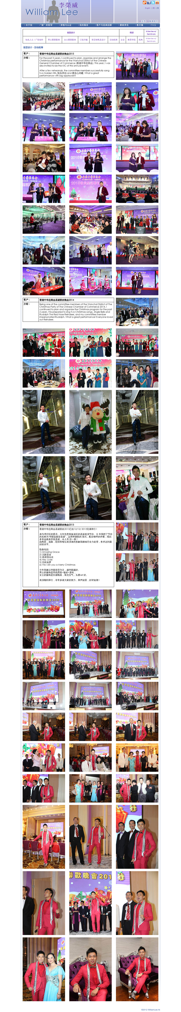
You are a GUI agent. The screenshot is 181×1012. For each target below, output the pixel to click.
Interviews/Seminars (151, 39)
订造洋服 (84, 39)
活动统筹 (114, 39)
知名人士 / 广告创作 (34, 39)
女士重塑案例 (70, 39)
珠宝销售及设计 (98, 39)
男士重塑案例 (54, 39)
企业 (123, 39)
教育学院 (132, 39)
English (147, 8)
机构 (141, 39)
